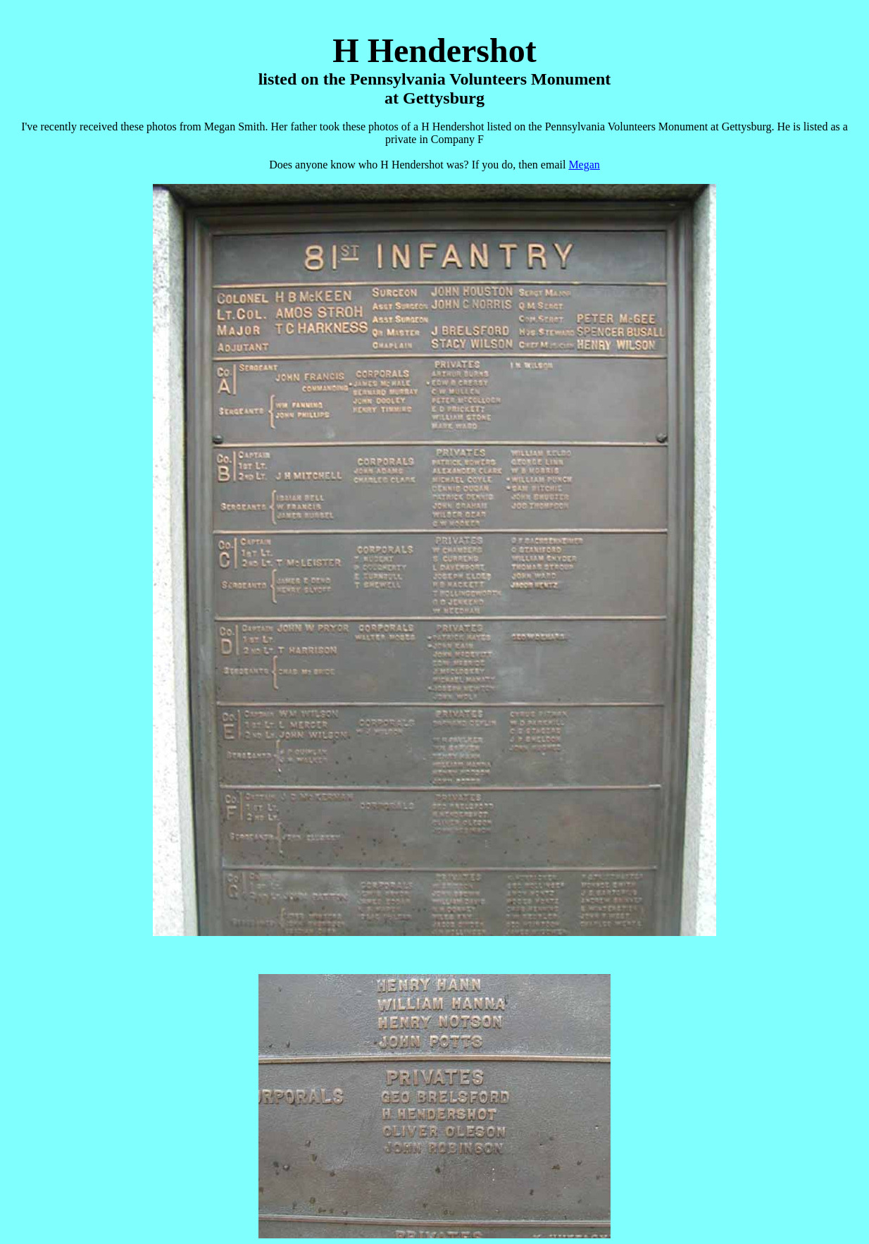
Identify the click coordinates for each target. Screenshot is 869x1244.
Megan (583, 165)
